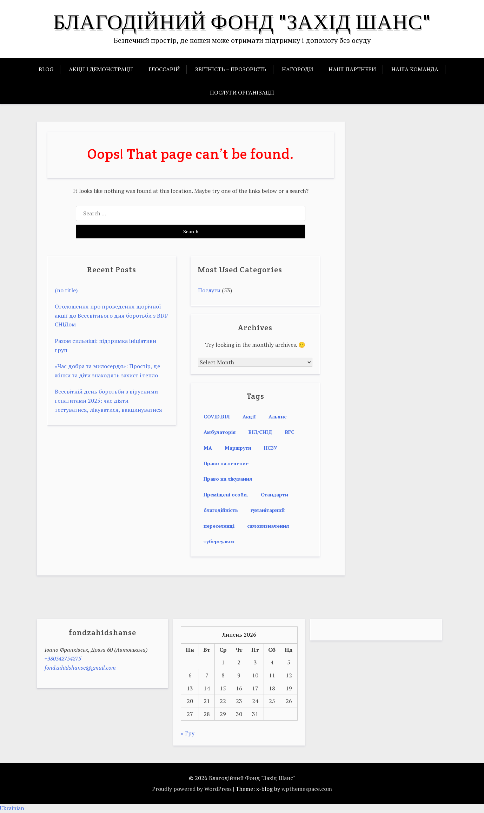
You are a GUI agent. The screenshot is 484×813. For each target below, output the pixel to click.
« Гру (187, 733)
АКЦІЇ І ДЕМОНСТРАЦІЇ (101, 69)
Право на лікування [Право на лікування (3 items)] (228, 478)
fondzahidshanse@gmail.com (80, 667)
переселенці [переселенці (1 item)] (219, 525)
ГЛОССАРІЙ (164, 69)
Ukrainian (12, 808)
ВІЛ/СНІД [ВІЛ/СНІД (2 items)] (260, 432)
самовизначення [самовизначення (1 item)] (268, 525)
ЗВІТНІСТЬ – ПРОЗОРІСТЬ (230, 69)
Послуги (209, 290)
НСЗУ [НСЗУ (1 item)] (270, 447)
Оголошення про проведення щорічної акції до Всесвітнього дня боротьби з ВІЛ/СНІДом (111, 315)
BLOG (46, 69)
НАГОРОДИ (297, 69)
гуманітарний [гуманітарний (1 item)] (268, 510)
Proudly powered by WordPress (192, 789)
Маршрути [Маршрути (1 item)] (238, 447)
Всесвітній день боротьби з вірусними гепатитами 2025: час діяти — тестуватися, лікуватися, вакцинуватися (108, 400)
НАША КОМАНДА (414, 69)
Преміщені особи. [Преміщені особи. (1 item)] (226, 494)
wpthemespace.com (306, 789)
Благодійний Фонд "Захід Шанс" (242, 21)
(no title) (66, 290)
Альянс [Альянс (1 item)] (277, 416)
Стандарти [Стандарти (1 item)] (274, 494)
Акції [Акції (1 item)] (249, 416)
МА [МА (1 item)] (208, 447)
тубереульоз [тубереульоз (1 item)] (219, 541)
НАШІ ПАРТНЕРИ (352, 69)
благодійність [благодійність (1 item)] (221, 510)
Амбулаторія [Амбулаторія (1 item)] (220, 432)
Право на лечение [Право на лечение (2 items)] (226, 463)
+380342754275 (63, 658)
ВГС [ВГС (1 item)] (289, 432)
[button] (242, 808)
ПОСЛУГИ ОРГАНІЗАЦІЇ (242, 92)
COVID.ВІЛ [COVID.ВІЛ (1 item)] (217, 416)
